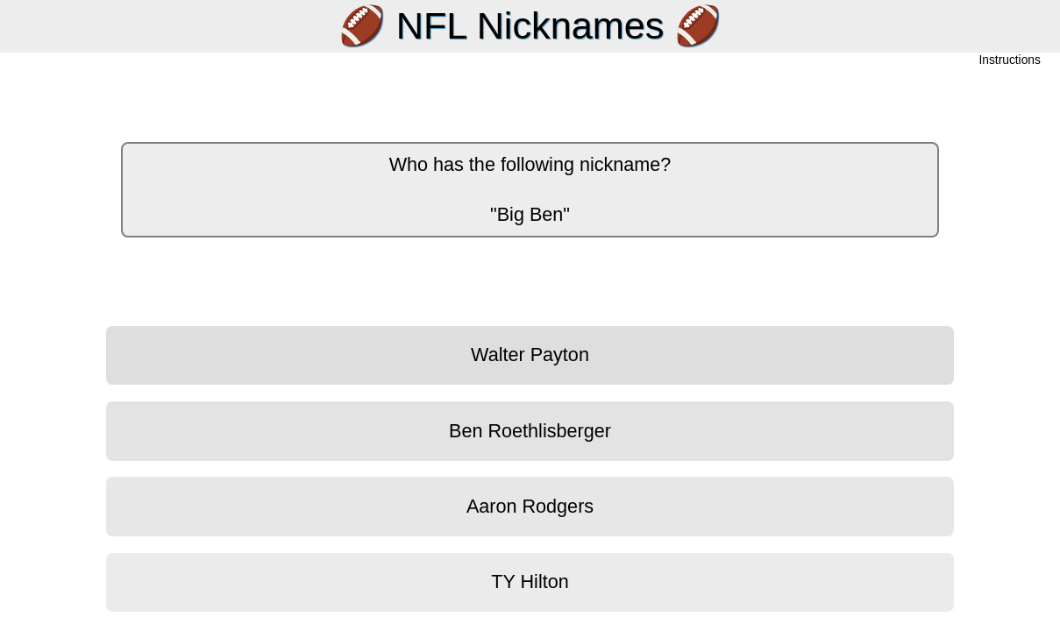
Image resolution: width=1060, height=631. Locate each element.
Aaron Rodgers (530, 506)
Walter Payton (530, 354)
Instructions (1010, 60)
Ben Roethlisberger (530, 431)
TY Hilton (529, 581)
